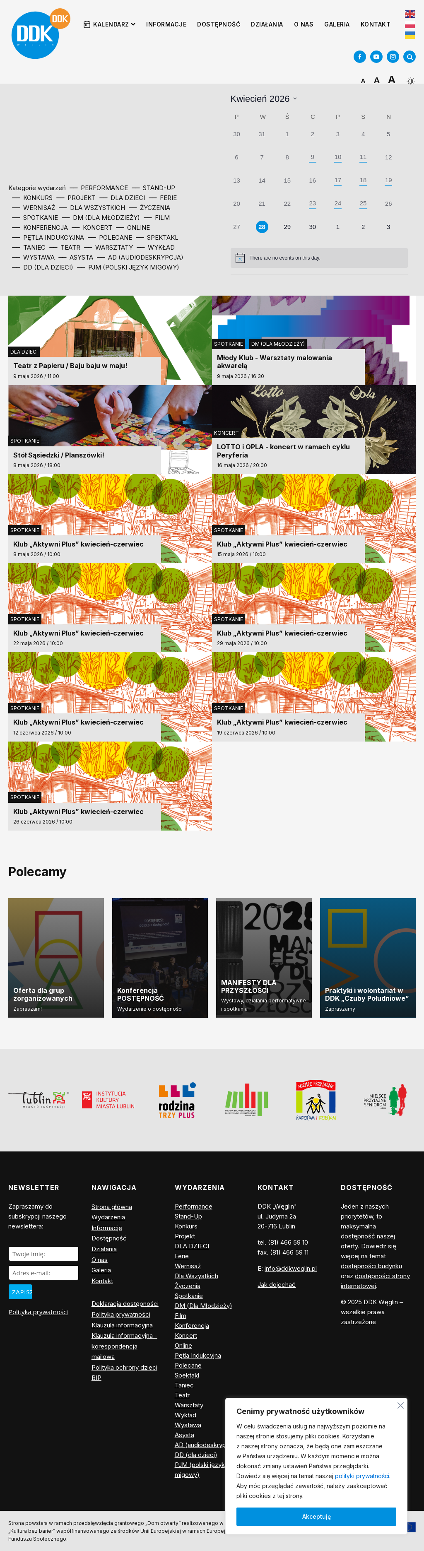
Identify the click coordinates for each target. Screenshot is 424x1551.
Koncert (226, 433)
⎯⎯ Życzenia (149, 208)
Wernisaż (188, 1266)
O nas (304, 24)
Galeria (337, 24)
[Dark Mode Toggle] (410, 78)
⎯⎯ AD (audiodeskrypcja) (140, 257)
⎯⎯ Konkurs (32, 198)
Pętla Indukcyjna (198, 1355)
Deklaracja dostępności (125, 1304)
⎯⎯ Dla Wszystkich (92, 208)
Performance (193, 1206)
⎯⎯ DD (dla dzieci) (42, 267)
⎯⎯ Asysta (76, 257)
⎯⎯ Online (133, 227)
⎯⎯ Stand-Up (153, 188)
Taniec (184, 1385)
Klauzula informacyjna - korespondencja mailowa (124, 1346)
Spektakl (187, 1375)
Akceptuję (316, 1516)
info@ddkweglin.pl (291, 1268)
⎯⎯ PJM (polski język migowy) (128, 267)
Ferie (182, 1256)
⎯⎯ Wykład (156, 247)
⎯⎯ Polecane (110, 237)
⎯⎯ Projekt (76, 198)
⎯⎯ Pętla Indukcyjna (48, 237)
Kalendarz (114, 24)
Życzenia (187, 1286)
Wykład (185, 1415)
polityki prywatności (362, 1475)
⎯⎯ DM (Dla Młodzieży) (101, 218)
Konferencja (192, 1325)
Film (180, 1316)
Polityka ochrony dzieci (124, 1367)
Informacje (166, 24)
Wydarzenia (108, 1217)
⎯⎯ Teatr (65, 247)
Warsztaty (189, 1405)
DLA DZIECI (24, 352)
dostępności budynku (371, 1266)
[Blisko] (401, 1404)
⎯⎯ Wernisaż (33, 208)
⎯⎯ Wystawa (33, 257)
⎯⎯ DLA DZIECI (122, 198)
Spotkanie (228, 344)
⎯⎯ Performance (99, 188)
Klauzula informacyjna (122, 1325)
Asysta (184, 1435)
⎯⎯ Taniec (29, 247)
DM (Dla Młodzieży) (278, 344)
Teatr (182, 1395)
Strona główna (112, 1207)
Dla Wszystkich (196, 1276)
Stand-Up (188, 1216)
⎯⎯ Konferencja (40, 227)
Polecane (188, 1365)
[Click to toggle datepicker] (264, 99)
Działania (267, 24)
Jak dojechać (277, 1284)
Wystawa (188, 1425)
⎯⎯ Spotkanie (35, 218)
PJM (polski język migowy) (200, 1470)
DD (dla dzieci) (196, 1455)
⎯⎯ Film (157, 218)
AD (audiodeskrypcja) (206, 1445)
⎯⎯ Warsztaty (108, 247)
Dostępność (218, 24)
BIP (96, 1378)
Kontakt (376, 24)
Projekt (185, 1236)
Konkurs (186, 1226)
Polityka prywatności (38, 1312)
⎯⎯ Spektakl (157, 237)
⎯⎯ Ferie (163, 198)
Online (183, 1345)
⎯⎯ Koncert (92, 227)
